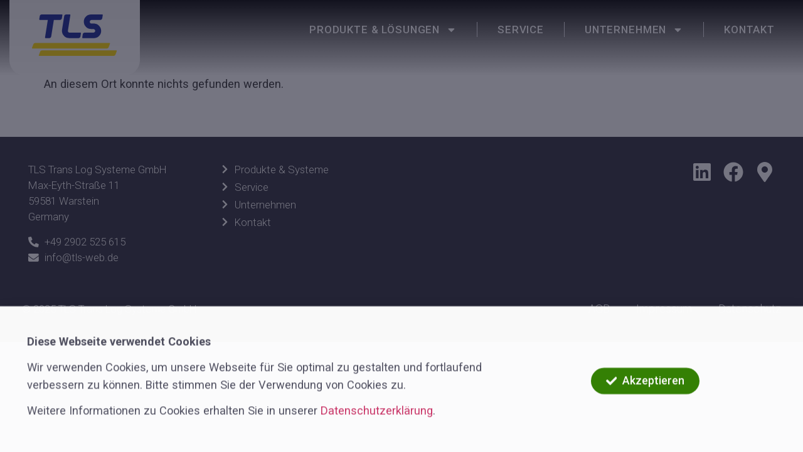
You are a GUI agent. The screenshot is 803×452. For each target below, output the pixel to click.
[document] (401, 226)
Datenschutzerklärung (377, 421)
